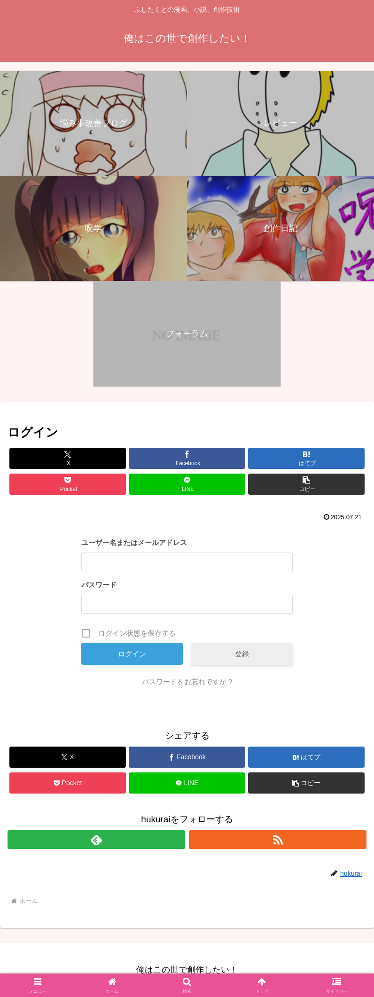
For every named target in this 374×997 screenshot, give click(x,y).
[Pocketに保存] (67, 484)
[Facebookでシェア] (187, 458)
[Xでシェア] (67, 458)
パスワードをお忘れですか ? (187, 681)
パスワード (99, 585)
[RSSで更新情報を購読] (277, 839)
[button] (306, 484)
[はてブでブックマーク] (306, 458)
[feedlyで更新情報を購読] (96, 839)
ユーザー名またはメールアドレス (134, 542)
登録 (242, 654)
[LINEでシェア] (187, 484)
